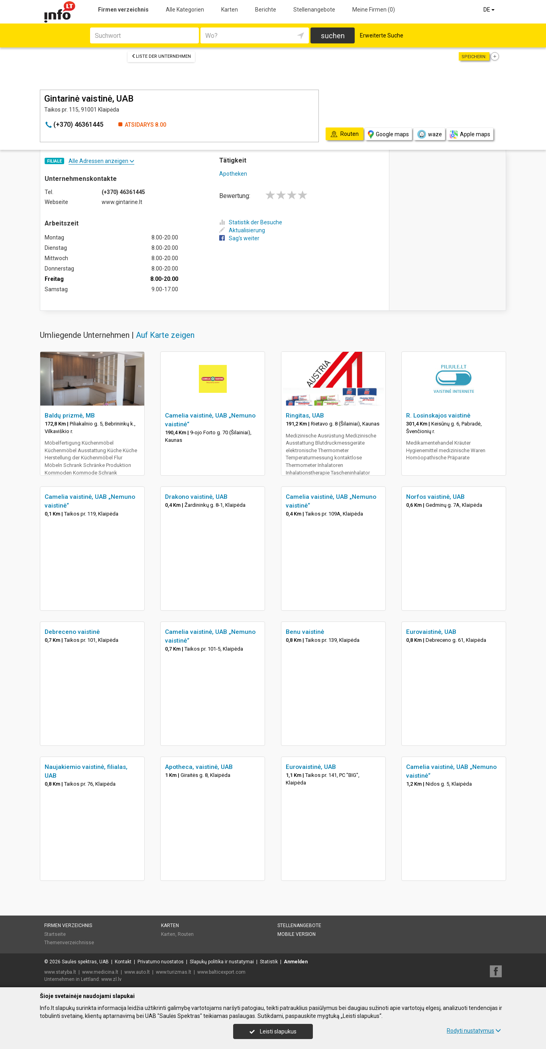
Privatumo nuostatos (160, 962)
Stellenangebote (314, 9)
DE (489, 9)
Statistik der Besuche (250, 222)
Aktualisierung (242, 230)
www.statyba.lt (60, 972)
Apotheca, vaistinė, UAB (199, 767)
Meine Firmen (373, 9)
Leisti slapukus (273, 1031)
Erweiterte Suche (381, 35)
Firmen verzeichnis (123, 9)
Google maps (388, 134)
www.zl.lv (111, 979)
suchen (333, 35)
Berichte (265, 9)
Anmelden (296, 962)
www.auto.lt (137, 972)
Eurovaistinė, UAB (431, 631)
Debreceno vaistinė (72, 631)
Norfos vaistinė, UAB (435, 496)
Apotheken (233, 174)
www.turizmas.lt (173, 972)
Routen (186, 934)
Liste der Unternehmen (161, 56)
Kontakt (123, 962)
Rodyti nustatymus (474, 1030)
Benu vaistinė (305, 631)
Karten (229, 9)
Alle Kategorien (185, 9)
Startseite (55, 934)
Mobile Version (296, 934)
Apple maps (470, 134)
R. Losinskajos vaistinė (438, 415)
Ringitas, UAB (305, 415)
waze (429, 134)
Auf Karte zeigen (165, 335)
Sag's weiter (239, 238)
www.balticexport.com (221, 972)
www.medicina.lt (100, 972)
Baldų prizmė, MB (70, 415)
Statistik (269, 962)
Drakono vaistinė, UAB (196, 496)
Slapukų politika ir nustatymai (222, 962)
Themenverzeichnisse (69, 942)
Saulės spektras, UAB (85, 962)
